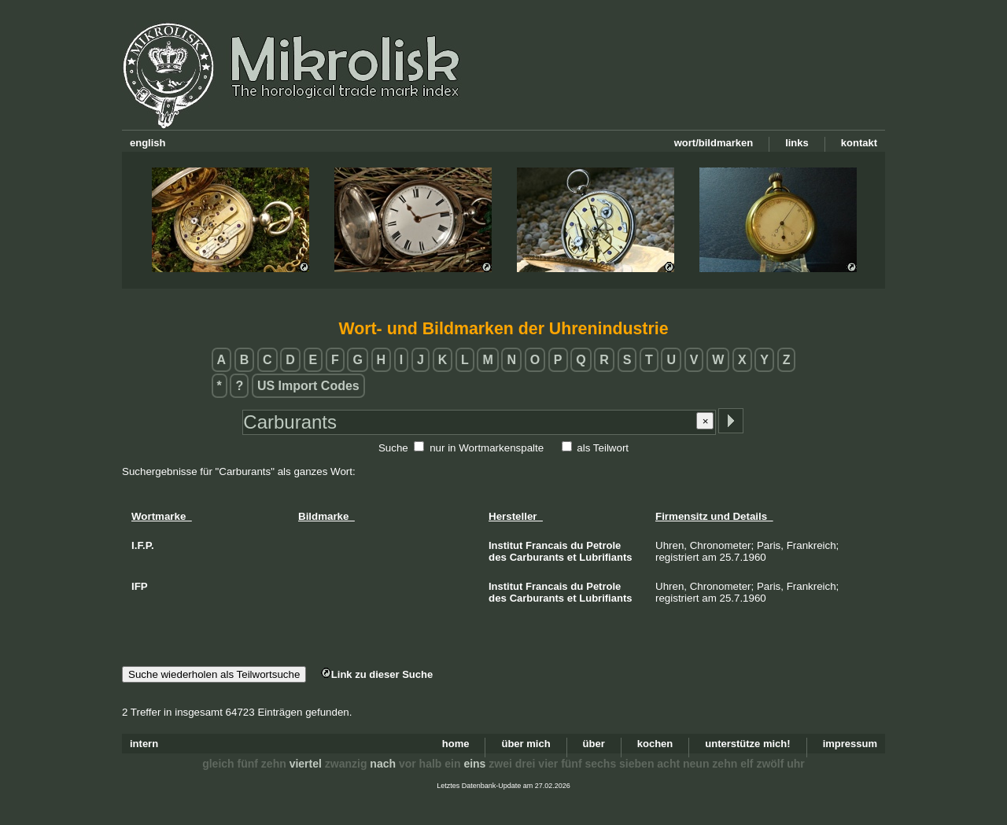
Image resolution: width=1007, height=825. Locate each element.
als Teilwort (603, 448)
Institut (505, 545)
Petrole (603, 545)
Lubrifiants (605, 557)
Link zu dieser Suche (377, 674)
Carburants (537, 557)
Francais (546, 545)
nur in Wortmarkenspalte (487, 448)
